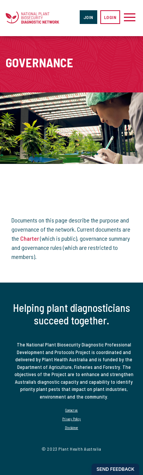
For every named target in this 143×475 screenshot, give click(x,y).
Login (110, 17)
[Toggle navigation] (129, 17)
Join (88, 17)
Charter (29, 238)
